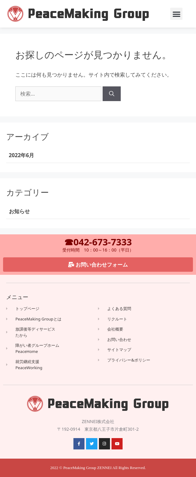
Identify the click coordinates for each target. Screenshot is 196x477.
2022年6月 (21, 155)
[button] (176, 14)
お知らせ (19, 211)
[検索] (112, 93)
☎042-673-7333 (98, 242)
